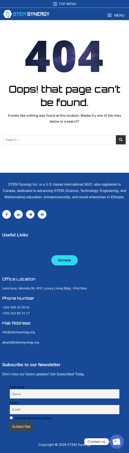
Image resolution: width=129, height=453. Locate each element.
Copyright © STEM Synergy (65, 445)
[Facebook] (6, 214)
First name (17, 387)
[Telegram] (30, 214)
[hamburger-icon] (122, 245)
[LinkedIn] (18, 214)
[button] (116, 15)
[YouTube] (42, 214)
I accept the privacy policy (31, 418)
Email (13, 402)
